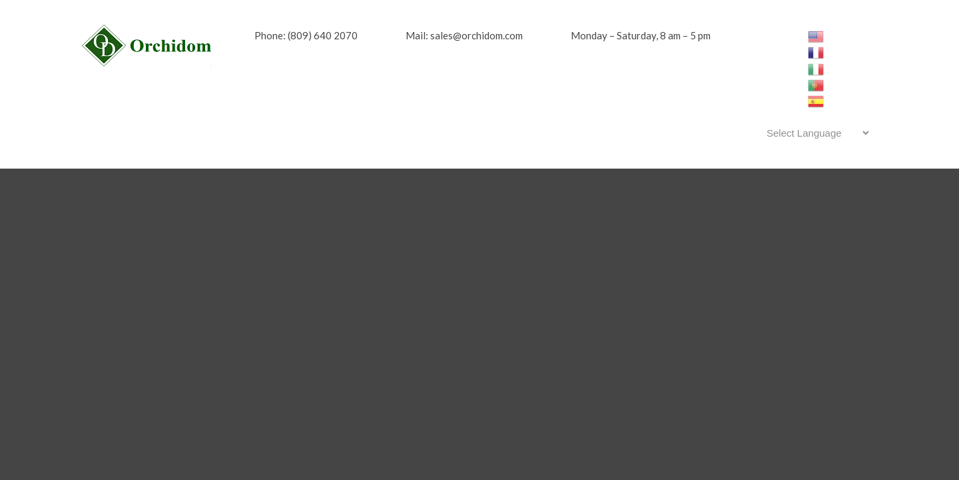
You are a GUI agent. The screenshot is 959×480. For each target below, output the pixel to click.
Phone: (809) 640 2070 (306, 35)
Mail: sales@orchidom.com (464, 35)
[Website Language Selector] (815, 133)
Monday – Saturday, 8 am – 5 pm (641, 35)
